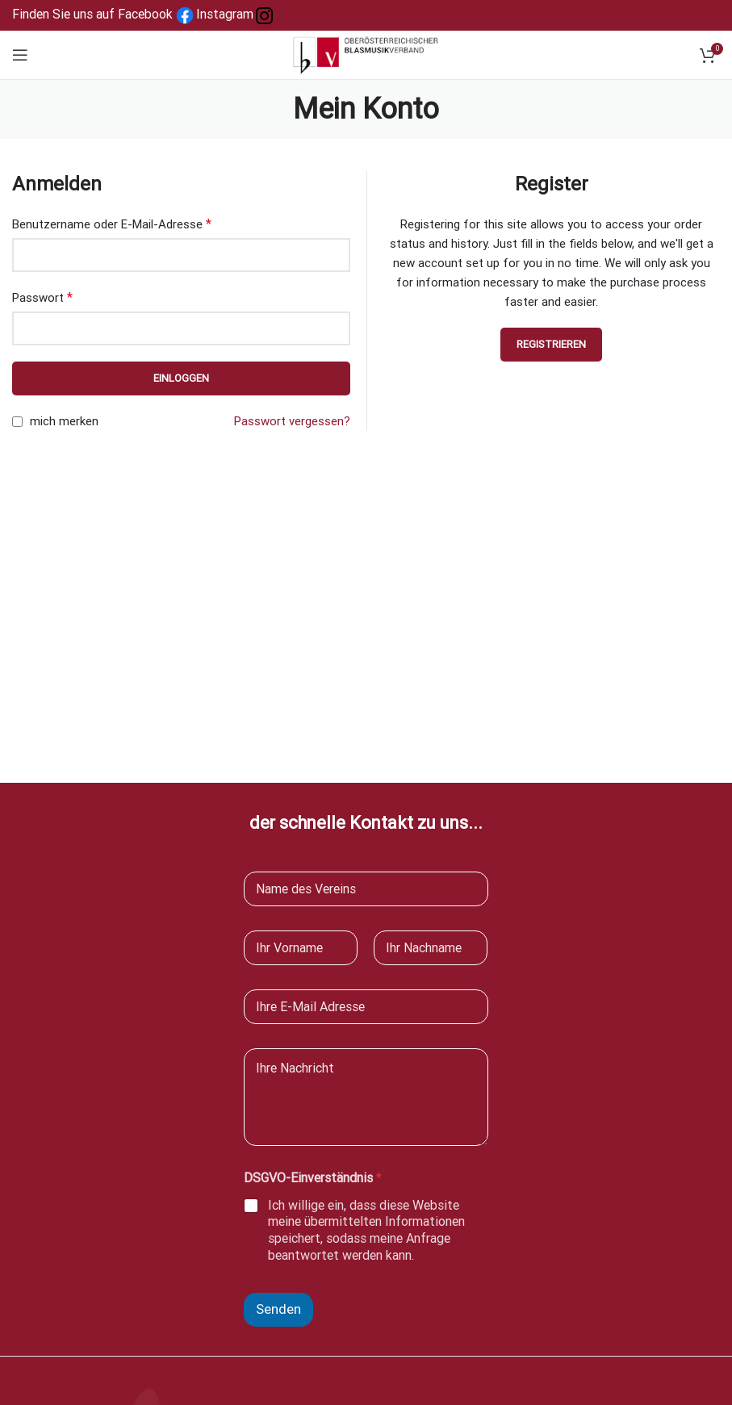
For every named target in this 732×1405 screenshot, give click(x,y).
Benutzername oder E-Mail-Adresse (111, 224)
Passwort (42, 297)
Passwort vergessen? (292, 421)
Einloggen (181, 378)
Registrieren (551, 344)
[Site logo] (366, 54)
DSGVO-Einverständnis (313, 1177)
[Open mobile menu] (20, 55)
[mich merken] (17, 421)
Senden (278, 1309)
